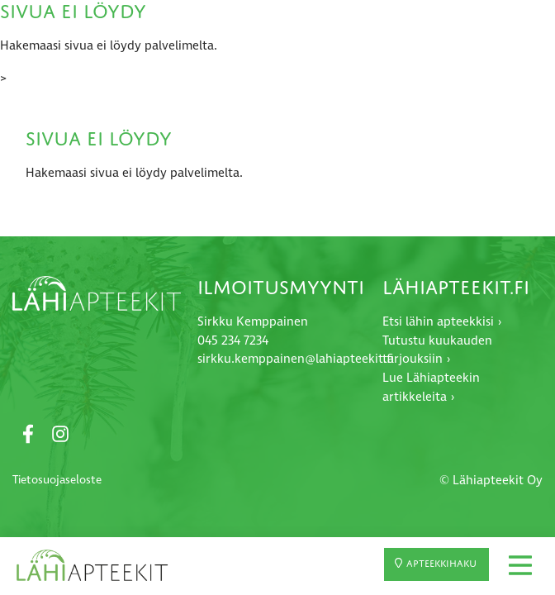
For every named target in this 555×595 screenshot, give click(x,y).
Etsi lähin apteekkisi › (442, 322)
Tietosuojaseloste (57, 480)
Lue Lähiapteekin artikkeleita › (431, 387)
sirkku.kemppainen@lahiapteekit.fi (295, 359)
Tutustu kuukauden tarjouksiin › (437, 350)
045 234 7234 (232, 341)
